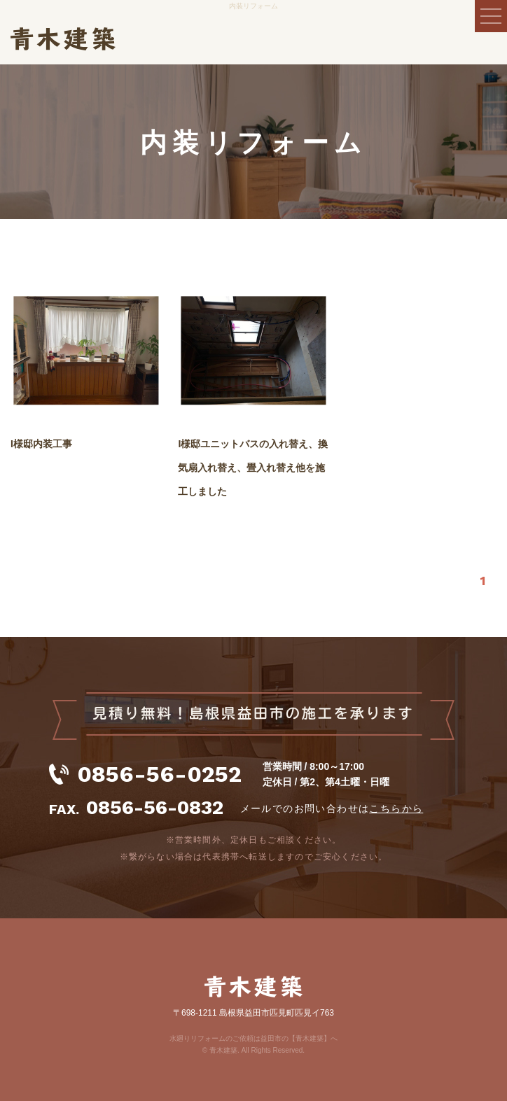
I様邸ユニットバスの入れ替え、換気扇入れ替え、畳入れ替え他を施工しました (253, 467)
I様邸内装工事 (41, 443)
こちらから (396, 808)
